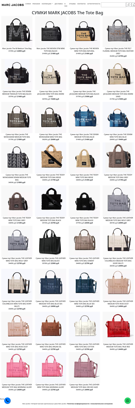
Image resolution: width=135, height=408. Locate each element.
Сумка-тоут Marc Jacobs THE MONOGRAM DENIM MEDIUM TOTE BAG (17, 177)
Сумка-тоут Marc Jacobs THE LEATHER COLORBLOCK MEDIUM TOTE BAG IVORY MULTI (118, 260)
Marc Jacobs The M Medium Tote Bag (17, 48)
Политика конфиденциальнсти (78, 404)
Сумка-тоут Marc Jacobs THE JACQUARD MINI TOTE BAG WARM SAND (50, 94)
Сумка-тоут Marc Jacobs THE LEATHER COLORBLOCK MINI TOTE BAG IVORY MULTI (17, 303)
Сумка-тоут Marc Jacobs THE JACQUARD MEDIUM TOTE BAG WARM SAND (118, 94)
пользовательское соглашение (102, 404)
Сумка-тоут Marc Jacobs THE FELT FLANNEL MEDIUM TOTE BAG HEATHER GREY (118, 51)
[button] (47, 4)
